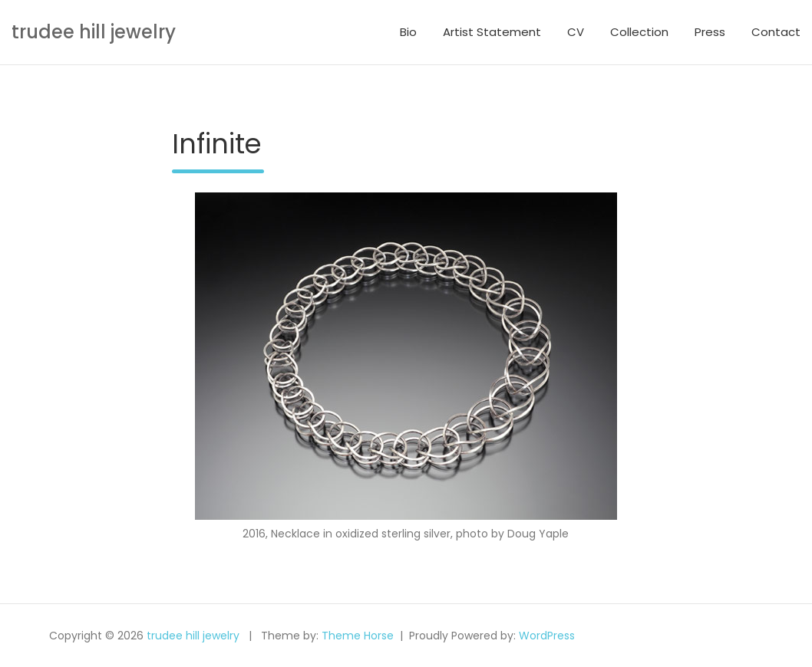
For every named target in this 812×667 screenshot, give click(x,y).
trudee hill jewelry (94, 31)
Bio (408, 32)
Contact (775, 32)
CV (575, 32)
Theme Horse (358, 635)
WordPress (547, 635)
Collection (639, 32)
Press (710, 32)
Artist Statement (492, 32)
